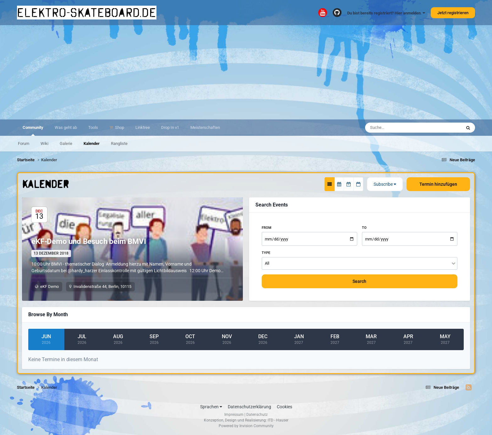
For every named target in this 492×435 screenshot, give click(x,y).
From (266, 228)
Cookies (284, 406)
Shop (119, 127)
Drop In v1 (170, 127)
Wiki (44, 143)
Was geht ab (66, 127)
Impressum (233, 414)
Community (33, 130)
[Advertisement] (246, 72)
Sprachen (211, 406)
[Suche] (400, 128)
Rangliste (119, 143)
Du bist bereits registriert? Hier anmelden (386, 13)
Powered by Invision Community (246, 426)
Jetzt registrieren (452, 12)
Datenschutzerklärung (249, 406)
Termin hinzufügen (438, 184)
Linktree (142, 127)
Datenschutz (257, 414)
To (364, 228)
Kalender (92, 143)
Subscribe (385, 184)
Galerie (66, 143)
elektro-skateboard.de (86, 12)
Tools (93, 127)
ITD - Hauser (278, 420)
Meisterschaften (205, 127)
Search (359, 281)
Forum (23, 143)
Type (266, 253)
